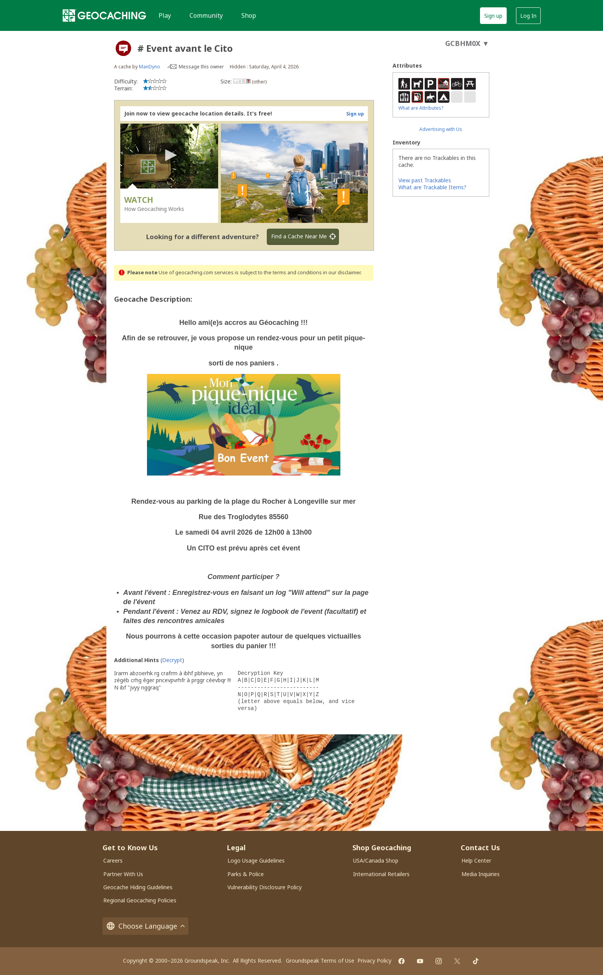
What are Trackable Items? (432, 187)
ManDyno (149, 66)
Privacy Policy (374, 960)
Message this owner (201, 66)
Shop (248, 15)
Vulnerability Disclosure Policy (264, 887)
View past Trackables (424, 180)
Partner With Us (123, 874)
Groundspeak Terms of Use (320, 960)
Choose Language (145, 926)
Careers (113, 860)
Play (165, 15)
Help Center (476, 860)
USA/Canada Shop (375, 860)
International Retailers (381, 874)
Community (206, 15)
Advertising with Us (440, 129)
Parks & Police (245, 874)
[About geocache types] (123, 48)
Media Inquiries (480, 874)
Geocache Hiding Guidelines (138, 887)
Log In (528, 15)
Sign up (493, 15)
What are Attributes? (420, 108)
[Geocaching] (104, 15)
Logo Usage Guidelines (256, 860)
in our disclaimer (341, 272)
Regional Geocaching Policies (139, 900)
